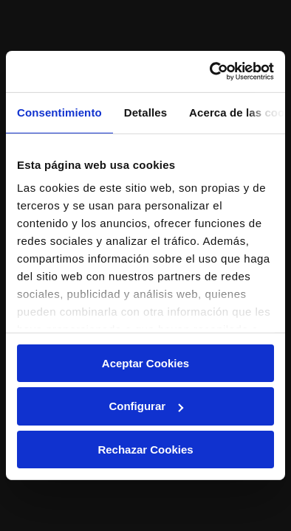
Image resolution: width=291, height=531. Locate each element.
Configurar (146, 406)
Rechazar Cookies (145, 449)
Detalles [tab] (145, 111)
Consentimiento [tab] (59, 111)
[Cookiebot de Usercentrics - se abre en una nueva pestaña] (210, 71)
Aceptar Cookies (145, 362)
